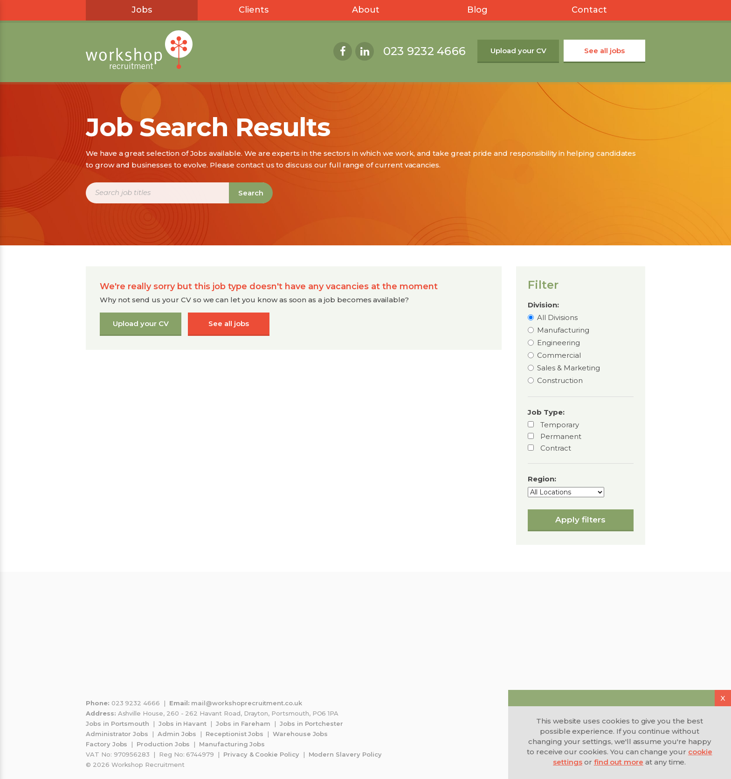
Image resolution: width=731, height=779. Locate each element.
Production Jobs (163, 744)
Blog (477, 10)
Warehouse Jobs (300, 733)
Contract (555, 448)
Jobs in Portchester (311, 723)
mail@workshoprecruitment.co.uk (246, 703)
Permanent (560, 436)
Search (250, 192)
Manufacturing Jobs (232, 744)
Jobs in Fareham (243, 723)
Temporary (559, 424)
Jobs (141, 10)
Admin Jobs (177, 733)
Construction (560, 380)
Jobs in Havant (183, 723)
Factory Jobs (106, 744)
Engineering (558, 342)
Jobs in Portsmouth (117, 723)
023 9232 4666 (424, 51)
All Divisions (557, 317)
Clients (254, 10)
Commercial (559, 355)
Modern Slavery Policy (345, 754)
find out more (618, 762)
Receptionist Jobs (234, 733)
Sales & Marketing (568, 367)
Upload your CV (518, 50)
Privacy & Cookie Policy (261, 754)
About (365, 10)
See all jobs (604, 50)
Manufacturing (563, 330)
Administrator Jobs (117, 733)
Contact (589, 10)
